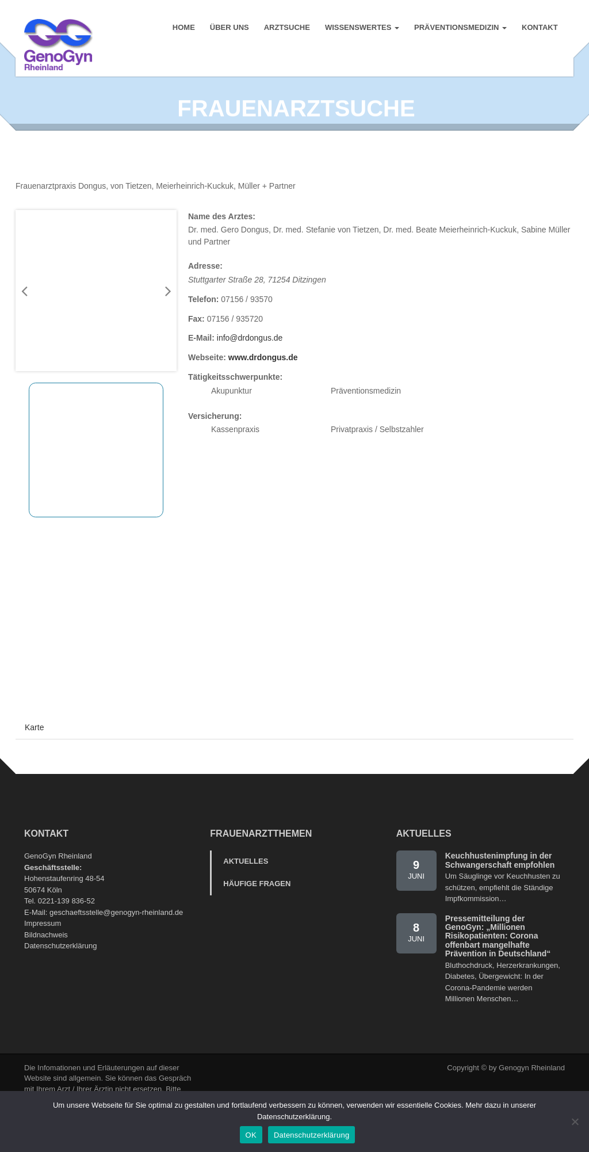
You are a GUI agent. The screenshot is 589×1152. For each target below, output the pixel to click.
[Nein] (574, 1121)
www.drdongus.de (263, 379)
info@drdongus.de (250, 360)
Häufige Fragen (256, 905)
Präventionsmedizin (460, 28)
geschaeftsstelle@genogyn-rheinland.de (116, 934)
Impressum (42, 945)
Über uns (228, 28)
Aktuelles (245, 883)
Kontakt (539, 28)
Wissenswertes (361, 28)
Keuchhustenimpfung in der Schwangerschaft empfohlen (500, 882)
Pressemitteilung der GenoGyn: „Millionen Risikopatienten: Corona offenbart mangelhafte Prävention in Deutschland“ (498, 958)
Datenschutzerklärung (60, 968)
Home (183, 28)
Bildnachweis (46, 956)
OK (251, 1135)
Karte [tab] (34, 749)
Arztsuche (286, 28)
